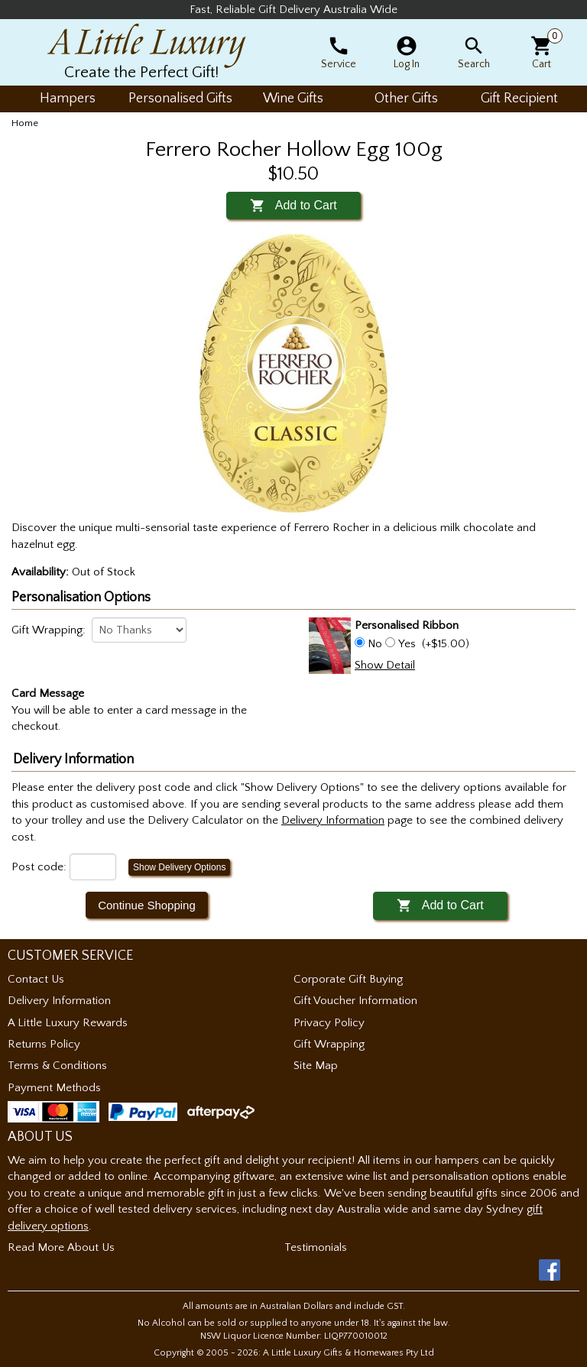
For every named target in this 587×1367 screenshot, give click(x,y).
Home (24, 123)
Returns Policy (44, 1044)
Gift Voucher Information (355, 1000)
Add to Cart (293, 205)
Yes (407, 643)
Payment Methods (54, 1087)
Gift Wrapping (329, 1044)
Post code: (38, 866)
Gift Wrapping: (48, 630)
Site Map (316, 1065)
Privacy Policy (329, 1022)
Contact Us (36, 979)
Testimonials (315, 1247)
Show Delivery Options (179, 867)
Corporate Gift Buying (348, 979)
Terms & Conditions (57, 1065)
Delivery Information (59, 1000)
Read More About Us (61, 1247)
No (375, 643)
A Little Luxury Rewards (68, 1022)
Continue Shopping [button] (147, 905)
